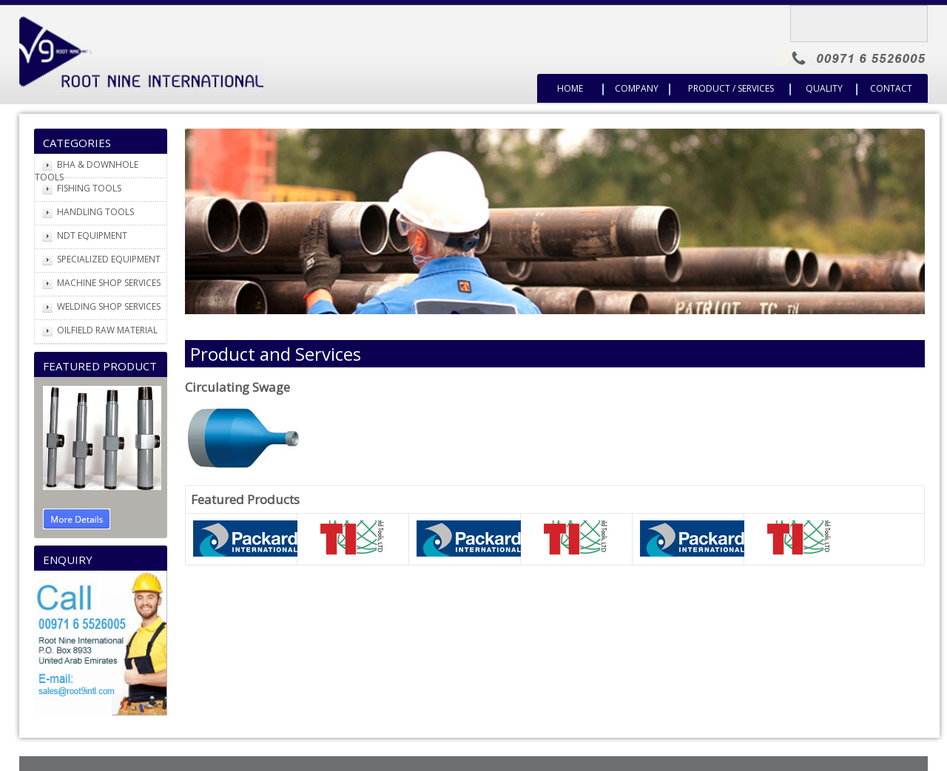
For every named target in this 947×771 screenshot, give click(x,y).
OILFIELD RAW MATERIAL (107, 330)
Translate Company (864, 20)
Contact (891, 88)
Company (636, 88)
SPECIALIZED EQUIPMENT (109, 259)
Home (570, 88)
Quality (824, 88)
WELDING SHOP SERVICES (109, 306)
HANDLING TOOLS (95, 212)
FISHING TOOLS (89, 188)
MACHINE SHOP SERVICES (109, 282)
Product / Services (731, 88)
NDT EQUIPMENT (92, 235)
